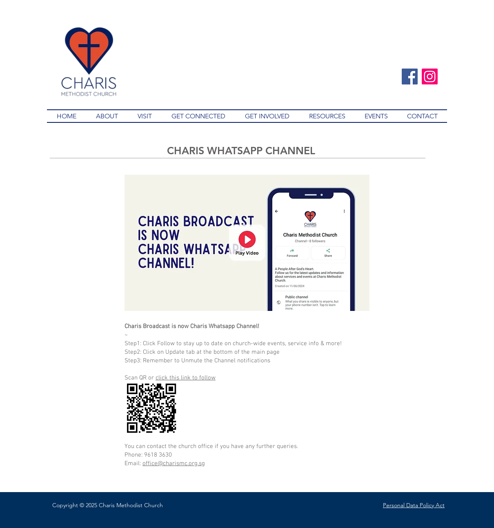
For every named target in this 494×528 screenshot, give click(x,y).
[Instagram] (430, 76)
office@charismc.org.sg (173, 463)
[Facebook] (410, 76)
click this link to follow (186, 378)
